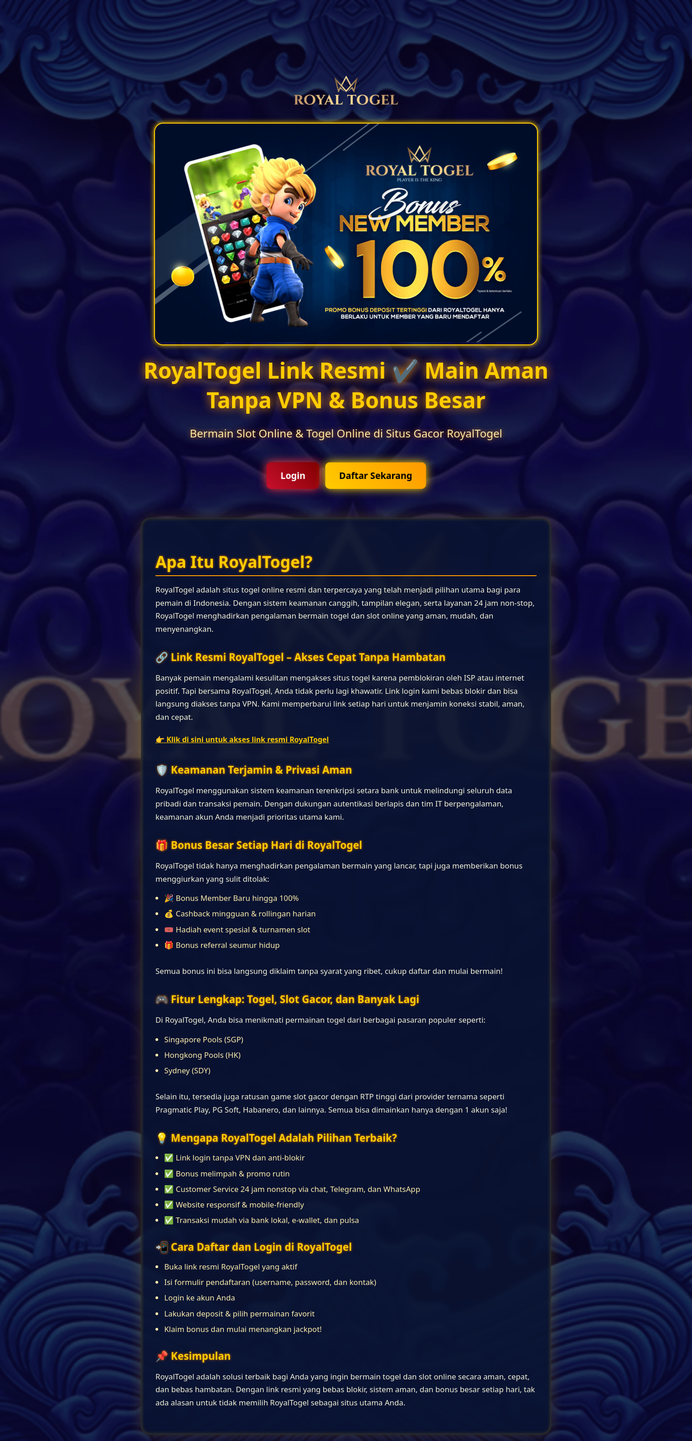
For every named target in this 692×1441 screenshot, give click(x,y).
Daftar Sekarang (375, 475)
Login (293, 475)
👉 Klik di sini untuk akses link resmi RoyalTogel (242, 739)
